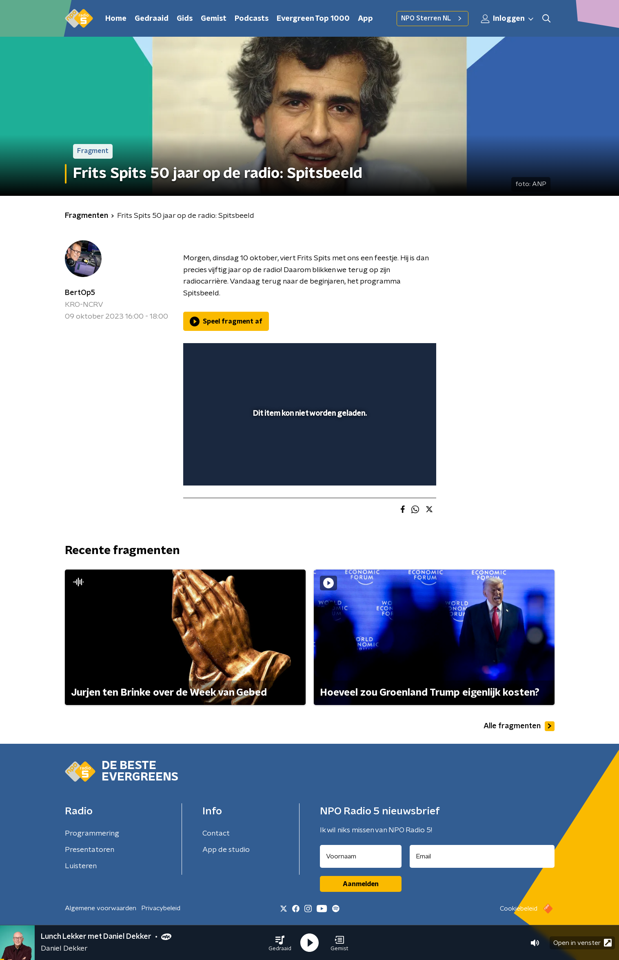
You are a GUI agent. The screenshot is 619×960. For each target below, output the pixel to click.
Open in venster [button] (582, 943)
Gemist (213, 18)
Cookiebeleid (518, 908)
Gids (185, 18)
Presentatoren (89, 850)
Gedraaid (152, 18)
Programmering (92, 833)
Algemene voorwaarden (100, 908)
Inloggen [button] (508, 18)
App (365, 18)
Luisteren (81, 866)
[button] (280, 943)
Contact (216, 833)
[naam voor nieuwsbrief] (361, 856)
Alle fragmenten (519, 726)
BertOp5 (80, 293)
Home (115, 18)
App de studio (226, 850)
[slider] (308, 445)
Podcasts (251, 18)
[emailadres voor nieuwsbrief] (482, 856)
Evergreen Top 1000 (313, 18)
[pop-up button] (399, 467)
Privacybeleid (160, 908)
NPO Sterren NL (432, 18)
